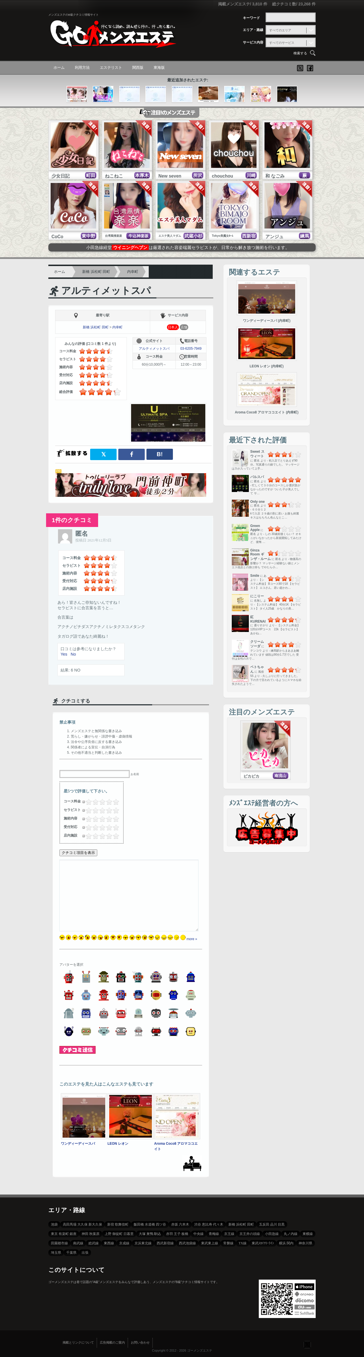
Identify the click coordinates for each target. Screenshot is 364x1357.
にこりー (257, 596)
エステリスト (111, 67)
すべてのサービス (281, 42)
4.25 (113, 801)
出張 (85, 1253)
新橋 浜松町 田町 (96, 271)
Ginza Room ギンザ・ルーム (260, 554)
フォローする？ (307, 1344)
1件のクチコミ (72, 520)
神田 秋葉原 (91, 1234)
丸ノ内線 (290, 1234)
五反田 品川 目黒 (272, 1224)
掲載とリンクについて (78, 1342)
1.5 (94, 801)
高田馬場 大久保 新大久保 (82, 1224)
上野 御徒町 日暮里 (119, 1234)
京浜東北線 (143, 1243)
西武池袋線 (187, 1243)
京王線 (229, 1234)
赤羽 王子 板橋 (177, 1234)
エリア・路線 (253, 30)
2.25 (100, 801)
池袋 (54, 1224)
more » (192, 939)
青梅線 (214, 1234)
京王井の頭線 (249, 1234)
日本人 (173, 327)
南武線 (78, 1243)
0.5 (87, 801)
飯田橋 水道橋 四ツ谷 (150, 1224)
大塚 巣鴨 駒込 (150, 1234)
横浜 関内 (286, 1243)
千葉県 (71, 1253)
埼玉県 (56, 1253)
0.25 (86, 801)
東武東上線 (209, 1243)
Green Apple (255, 528)
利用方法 (82, 67)
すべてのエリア (280, 30)
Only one (257, 502)
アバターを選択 (71, 965)
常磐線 (228, 1243)
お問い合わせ (140, 1342)
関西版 (137, 67)
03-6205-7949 (191, 349)
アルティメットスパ (106, 290)
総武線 (93, 1243)
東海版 (159, 67)
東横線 (308, 1234)
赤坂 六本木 (180, 1224)
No (73, 654)
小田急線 (272, 1234)
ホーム (59, 67)
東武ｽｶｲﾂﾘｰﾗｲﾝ (263, 1243)
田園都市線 (59, 1243)
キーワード (251, 18)
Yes (64, 654)
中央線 (198, 1234)
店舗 (184, 327)
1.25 (93, 801)
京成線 (124, 1243)
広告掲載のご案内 (112, 1342)
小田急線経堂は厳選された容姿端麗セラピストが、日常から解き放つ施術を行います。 (187, 247)
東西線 (109, 1243)
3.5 (107, 801)
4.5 (114, 801)
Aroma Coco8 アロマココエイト (177, 1143)
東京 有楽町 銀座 (63, 1234)
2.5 (100, 801)
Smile (254, 576)
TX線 (243, 1243)
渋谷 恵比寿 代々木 (208, 1224)
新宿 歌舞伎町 (118, 1224)
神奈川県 (305, 1243)
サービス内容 (253, 42)
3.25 (106, 801)
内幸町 (132, 271)
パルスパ (257, 477)
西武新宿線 (165, 1243)
